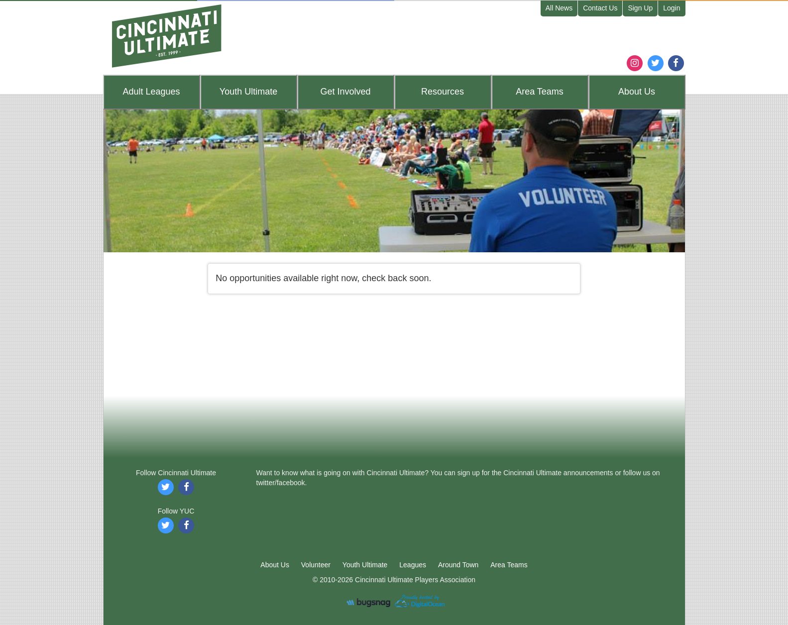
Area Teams (508, 565)
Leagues (151, 92)
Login (671, 8)
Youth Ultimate (365, 565)
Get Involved (345, 92)
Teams (539, 92)
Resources (442, 92)
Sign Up (640, 8)
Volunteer (316, 565)
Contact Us (600, 8)
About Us (274, 565)
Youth (248, 92)
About (636, 92)
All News (559, 8)
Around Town (458, 565)
